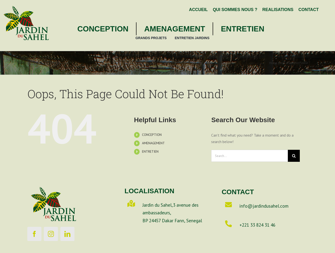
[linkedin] (67, 234)
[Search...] (249, 156)
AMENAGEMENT (153, 143)
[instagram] (51, 234)
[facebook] (34, 234)
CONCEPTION (152, 135)
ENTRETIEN (150, 151)
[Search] (294, 156)
